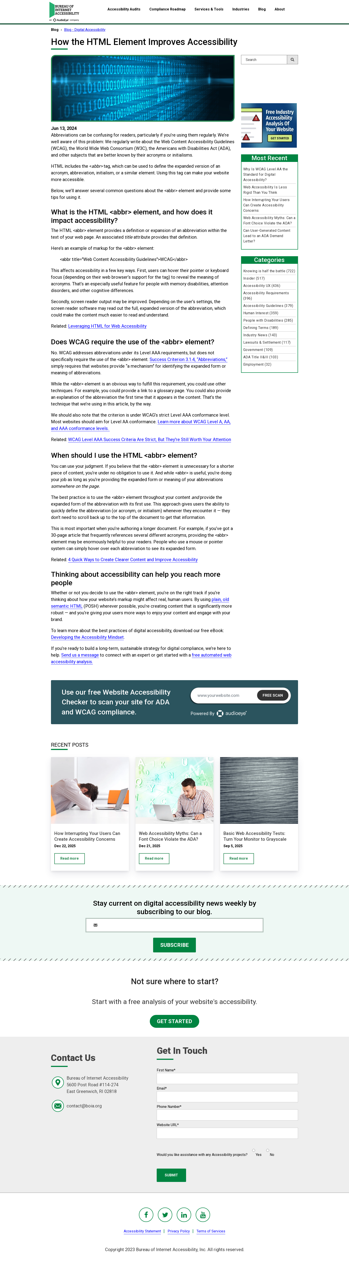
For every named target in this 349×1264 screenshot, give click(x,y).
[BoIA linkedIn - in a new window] (184, 1215)
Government (258, 350)
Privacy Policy (179, 1231)
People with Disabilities (268, 320)
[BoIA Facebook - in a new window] (146, 1215)
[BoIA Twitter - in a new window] (165, 1215)
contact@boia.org (84, 1106)
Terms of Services (211, 1231)
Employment (257, 364)
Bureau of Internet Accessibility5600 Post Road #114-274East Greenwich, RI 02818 (97, 1084)
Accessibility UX (261, 286)
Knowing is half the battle (269, 271)
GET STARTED (174, 1021)
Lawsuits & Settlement (267, 342)
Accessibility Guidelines (268, 306)
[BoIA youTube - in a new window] (203, 1215)
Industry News (260, 335)
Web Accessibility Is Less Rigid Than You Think (265, 190)
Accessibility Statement (142, 1231)
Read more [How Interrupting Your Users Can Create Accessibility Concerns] (69, 858)
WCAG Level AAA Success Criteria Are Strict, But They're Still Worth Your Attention (149, 439)
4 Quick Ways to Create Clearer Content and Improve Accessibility (133, 559)
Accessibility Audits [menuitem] (124, 9)
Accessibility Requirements (266, 295)
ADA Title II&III (260, 357)
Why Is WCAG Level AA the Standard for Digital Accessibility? (265, 174)
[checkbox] (261, 1150)
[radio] (256, 1150)
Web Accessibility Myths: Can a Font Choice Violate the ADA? (269, 220)
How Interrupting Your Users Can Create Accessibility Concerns (266, 205)
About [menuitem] (280, 9)
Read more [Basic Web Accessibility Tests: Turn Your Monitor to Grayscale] (238, 858)
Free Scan (273, 695)
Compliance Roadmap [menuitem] (167, 9)
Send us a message (80, 655)
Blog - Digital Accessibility (85, 30)
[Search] (269, 59)
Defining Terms (260, 328)
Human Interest (260, 313)
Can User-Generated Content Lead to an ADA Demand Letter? (266, 235)
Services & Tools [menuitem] (209, 9)
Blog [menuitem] (262, 9)
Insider (254, 278)
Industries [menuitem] (240, 9)
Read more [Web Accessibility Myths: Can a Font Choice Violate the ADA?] (154, 858)
